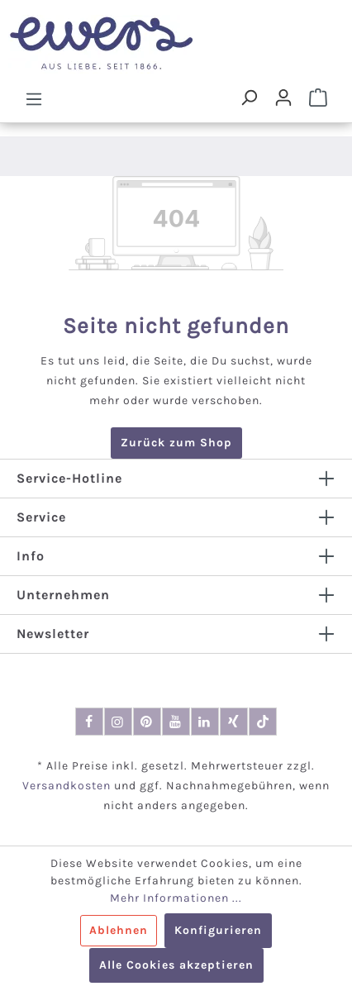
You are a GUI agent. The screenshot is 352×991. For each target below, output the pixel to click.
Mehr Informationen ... (176, 898)
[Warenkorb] (318, 97)
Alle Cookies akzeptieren (176, 965)
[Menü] (34, 98)
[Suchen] (248, 97)
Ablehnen (118, 930)
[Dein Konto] (283, 97)
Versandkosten (66, 786)
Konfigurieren (218, 930)
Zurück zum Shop (176, 443)
